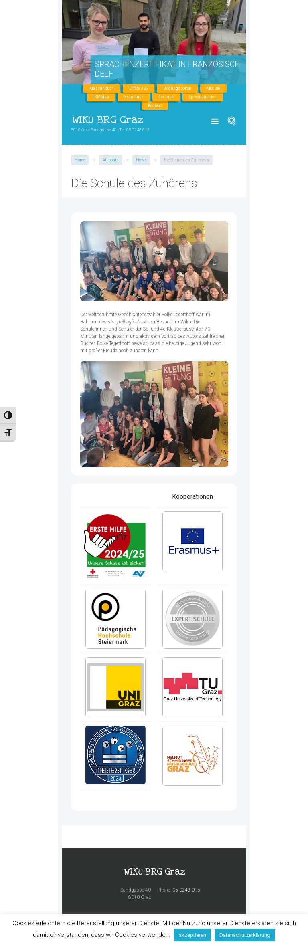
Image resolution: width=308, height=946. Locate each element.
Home (80, 160)
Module (213, 88)
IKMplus (101, 97)
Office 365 (138, 88)
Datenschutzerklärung (244, 935)
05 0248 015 (186, 890)
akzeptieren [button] (192, 935)
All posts (111, 160)
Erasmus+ (134, 97)
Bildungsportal (177, 88)
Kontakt (155, 105)
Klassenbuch (101, 88)
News (141, 160)
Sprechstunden (203, 97)
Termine (166, 97)
